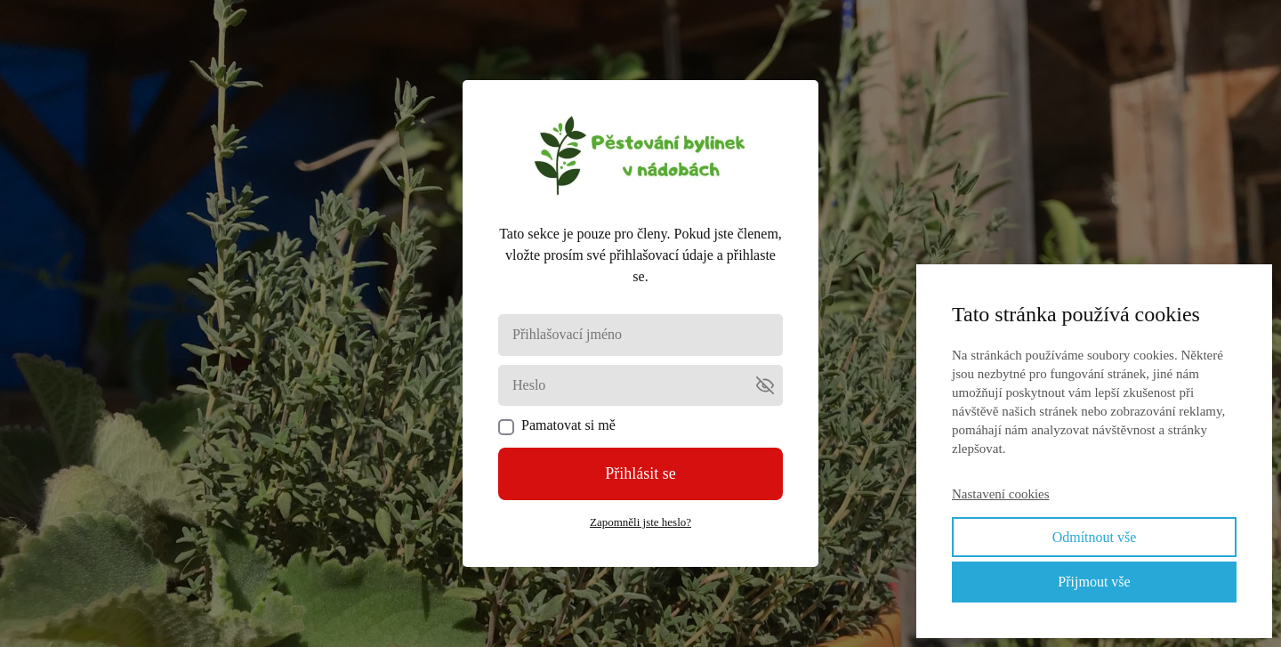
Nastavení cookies (1001, 494)
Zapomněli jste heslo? (640, 522)
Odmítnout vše (1094, 537)
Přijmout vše (1094, 581)
